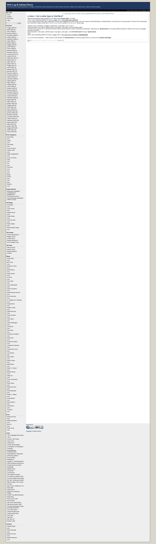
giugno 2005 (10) (12, 103)
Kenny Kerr (10, 338)
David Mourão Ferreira (13, 292)
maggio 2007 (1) (12, 65)
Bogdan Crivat (11, 236)
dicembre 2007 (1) (12, 52)
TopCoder (10, 517)
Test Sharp (10, 144)
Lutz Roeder (10, 353)
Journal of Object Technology (15, 478)
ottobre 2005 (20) (12, 96)
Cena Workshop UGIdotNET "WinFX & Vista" (15, 198)
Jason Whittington (12, 322)
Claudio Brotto (11, 526)
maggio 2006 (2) (12, 84)
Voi (8, 163)
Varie (8, 159)
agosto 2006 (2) (11, 80)
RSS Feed (10, 18)
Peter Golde (10, 383)
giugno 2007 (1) (11, 63)
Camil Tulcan (11, 208)
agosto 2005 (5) (11, 99)
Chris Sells (10, 281)
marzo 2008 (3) (11, 48)
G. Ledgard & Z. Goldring (14, 300)
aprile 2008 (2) (11, 46)
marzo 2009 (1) (11, 31)
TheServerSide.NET (13, 513)
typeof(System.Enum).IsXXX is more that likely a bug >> (100, 13)
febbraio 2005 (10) (12, 111)
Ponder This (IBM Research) (15, 495)
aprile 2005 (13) (11, 107)
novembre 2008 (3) (12, 35)
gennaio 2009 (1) (12, 33)
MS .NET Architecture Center (15, 480)
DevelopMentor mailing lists (15, 454)
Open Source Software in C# (15, 486)
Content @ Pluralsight (13, 444)
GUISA (9, 176)
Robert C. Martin (12, 394)
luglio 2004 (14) (11, 124)
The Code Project (12, 509)
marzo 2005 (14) (12, 109)
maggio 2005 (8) (12, 105)
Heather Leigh (11, 307)
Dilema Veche (11, 247)
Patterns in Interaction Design (13, 492)
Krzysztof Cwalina (12, 341)
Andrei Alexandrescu (13, 234)
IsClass (51, 18)
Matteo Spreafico (12, 420)
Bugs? (9, 174)
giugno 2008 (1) (11, 43)
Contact (9, 16)
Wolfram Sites (11, 521)
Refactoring (10, 497)
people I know (11, 249)
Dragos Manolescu (12, 240)
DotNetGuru (10, 459)
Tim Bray (9, 409)
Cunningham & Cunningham (15, 446)
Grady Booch (11, 304)
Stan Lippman (11, 402)
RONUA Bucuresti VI (13, 196)
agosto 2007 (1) (11, 60)
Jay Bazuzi (10, 326)
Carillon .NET (11, 150)
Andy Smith (10, 258)
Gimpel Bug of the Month (14, 465)
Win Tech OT (11, 519)
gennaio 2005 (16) (12, 113)
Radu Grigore (11, 224)
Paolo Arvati (10, 428)
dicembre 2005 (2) (12, 92)
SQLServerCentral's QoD (14, 504)
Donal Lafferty (11, 457)
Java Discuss (11, 472)
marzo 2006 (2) (11, 86)
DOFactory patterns (12, 455)
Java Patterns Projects (13, 474)
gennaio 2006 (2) (12, 90)
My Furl (9, 424)
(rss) (8, 139)
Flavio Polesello (11, 530)
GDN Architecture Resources (15, 463)
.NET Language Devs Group (15, 435)
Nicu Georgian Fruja (13, 242)
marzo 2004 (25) (12, 131)
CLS (8, 171)
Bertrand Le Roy (12, 266)
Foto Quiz (10, 167)
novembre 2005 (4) (12, 94)
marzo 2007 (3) (11, 67)
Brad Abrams (11, 270)
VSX (8, 180)
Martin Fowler (11, 360)
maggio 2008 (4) (12, 45)
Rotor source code (12, 498)
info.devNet (10, 471)
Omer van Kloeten (12, 379)
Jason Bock (10, 319)
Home (9, 15)
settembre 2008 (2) (12, 39)
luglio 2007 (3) (11, 62)
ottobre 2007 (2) (11, 56)
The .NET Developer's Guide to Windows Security (15, 507)
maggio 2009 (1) (12, 28)
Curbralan (10, 448)
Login (8, 20)
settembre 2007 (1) (12, 58)
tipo (72, 26)
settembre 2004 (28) (13, 120)
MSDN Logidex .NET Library (15, 482)
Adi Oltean (10, 205)
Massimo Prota (11, 417)
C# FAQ (9, 277)
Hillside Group (11, 469)
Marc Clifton (10, 356)
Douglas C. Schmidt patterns (15, 461)
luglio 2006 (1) (11, 82)
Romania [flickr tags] (13, 227)
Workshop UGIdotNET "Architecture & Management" (13, 193)
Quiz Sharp (10, 137)
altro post (73, 23)
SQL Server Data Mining (14, 502)
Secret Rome (11, 500)
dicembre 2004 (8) (12, 114)
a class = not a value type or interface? (45, 16)
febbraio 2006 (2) (12, 88)
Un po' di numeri (11, 157)
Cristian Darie (11, 238)
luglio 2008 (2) (11, 41)
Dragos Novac (11, 212)
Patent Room (11, 489)
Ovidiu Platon (11, 216)
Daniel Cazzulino (12, 288)
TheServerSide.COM (13, 511)
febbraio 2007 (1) (12, 69)
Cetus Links (10, 441)
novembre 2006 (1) (12, 75)
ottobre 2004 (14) (12, 118)
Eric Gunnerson (11, 296)
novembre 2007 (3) (12, 54)
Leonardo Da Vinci (12, 349)
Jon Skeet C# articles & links (15, 476)
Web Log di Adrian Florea (20, 4)
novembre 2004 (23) (13, 116)
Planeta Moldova (12, 251)
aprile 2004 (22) (11, 130)
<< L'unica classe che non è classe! (71, 13)
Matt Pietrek (10, 364)
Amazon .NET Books (13, 439)
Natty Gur (10, 375)
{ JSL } (9, 437)
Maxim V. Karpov (12, 368)
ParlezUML (10, 488)
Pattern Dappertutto (12, 154)
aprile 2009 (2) (11, 29)
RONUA (9, 184)
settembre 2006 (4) (12, 79)
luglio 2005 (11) (11, 101)
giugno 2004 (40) (12, 126)
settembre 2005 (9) (12, 97)
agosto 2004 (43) (12, 122)
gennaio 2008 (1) (12, 50)
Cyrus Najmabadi (12, 285)
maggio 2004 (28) (12, 128)
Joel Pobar (10, 330)
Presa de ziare (11, 220)
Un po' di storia (11, 148)
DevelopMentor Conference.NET (12, 451)
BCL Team (10, 262)
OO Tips (9, 484)
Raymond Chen (11, 387)
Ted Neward (10, 406)
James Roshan (11, 315)
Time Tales (10, 515)
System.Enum (53, 23)
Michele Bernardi (12, 537)
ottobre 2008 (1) (11, 37)
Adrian (9, 140)
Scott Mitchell (11, 398)
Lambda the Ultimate (13, 345)
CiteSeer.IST (10, 443)
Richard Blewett (11, 390)
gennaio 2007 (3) (12, 71)
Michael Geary (11, 372)
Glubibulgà (10, 467)
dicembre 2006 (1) (12, 73)
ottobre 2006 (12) (12, 77)
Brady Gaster (11, 273)
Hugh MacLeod (11, 311)
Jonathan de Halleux (13, 334)
